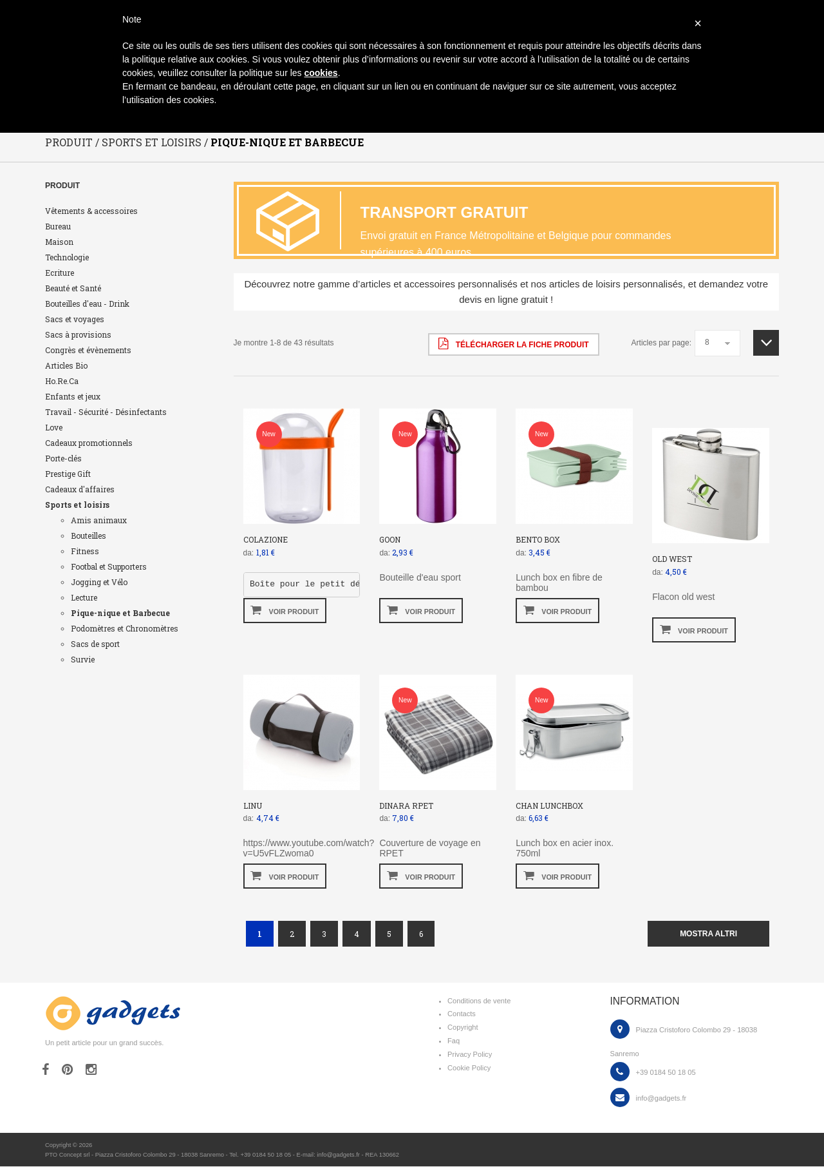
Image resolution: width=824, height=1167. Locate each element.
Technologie (67, 258)
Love (53, 428)
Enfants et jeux (72, 397)
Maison (59, 242)
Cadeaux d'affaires (80, 490)
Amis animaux (99, 521)
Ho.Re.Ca (62, 381)
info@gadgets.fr (661, 1099)
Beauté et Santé (73, 289)
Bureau (58, 227)
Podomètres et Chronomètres (124, 629)
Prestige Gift (68, 474)
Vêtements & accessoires (91, 211)
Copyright (462, 1028)
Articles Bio (66, 366)
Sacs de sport (95, 644)
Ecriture (59, 273)
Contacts (461, 1014)
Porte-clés (63, 459)
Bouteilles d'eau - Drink (87, 304)
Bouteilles (88, 536)
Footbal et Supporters (109, 567)
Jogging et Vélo (99, 582)
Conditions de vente (478, 1001)
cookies (320, 73)
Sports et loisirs (77, 505)
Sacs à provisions (78, 335)
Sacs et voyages (74, 319)
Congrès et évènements (88, 350)
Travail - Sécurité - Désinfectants (106, 412)
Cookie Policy (469, 1068)
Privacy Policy (469, 1055)
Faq (453, 1041)
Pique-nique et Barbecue (120, 613)
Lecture (84, 598)
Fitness (85, 551)
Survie (83, 660)
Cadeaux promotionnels (89, 443)
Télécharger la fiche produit (513, 344)
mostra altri (708, 934)
